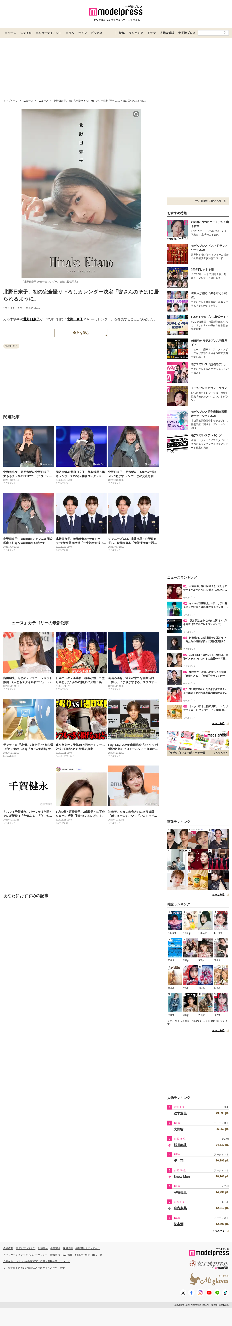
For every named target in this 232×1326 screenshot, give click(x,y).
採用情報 (68, 1248)
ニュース (10, 33)
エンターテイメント (48, 33)
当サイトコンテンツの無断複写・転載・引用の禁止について (36, 1261)
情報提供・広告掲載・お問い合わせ (70, 1254)
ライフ (82, 33)
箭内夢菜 (180, 1208)
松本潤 (178, 1224)
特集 (122, 33)
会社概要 (8, 1248)
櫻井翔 (178, 1160)
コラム (70, 33)
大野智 (178, 1129)
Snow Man (182, 1176)
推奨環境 (55, 1248)
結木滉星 (180, 1113)
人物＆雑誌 (167, 33)
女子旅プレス (187, 33)
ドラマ (151, 33)
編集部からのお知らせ (87, 1248)
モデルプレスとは (25, 1248)
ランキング (136, 33)
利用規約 (43, 1248)
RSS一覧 (97, 1254)
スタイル (26, 33)
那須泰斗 (180, 1145)
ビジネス (96, 33)
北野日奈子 (31, 319)
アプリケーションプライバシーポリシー (25, 1254)
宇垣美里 (180, 1192)
